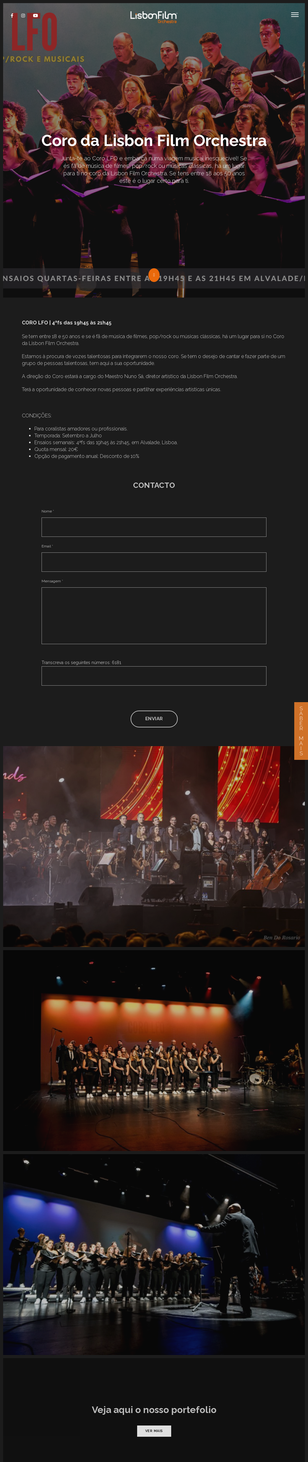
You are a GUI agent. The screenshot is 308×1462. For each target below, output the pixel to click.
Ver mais (154, 1361)
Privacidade (119, 1437)
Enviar (154, 649)
